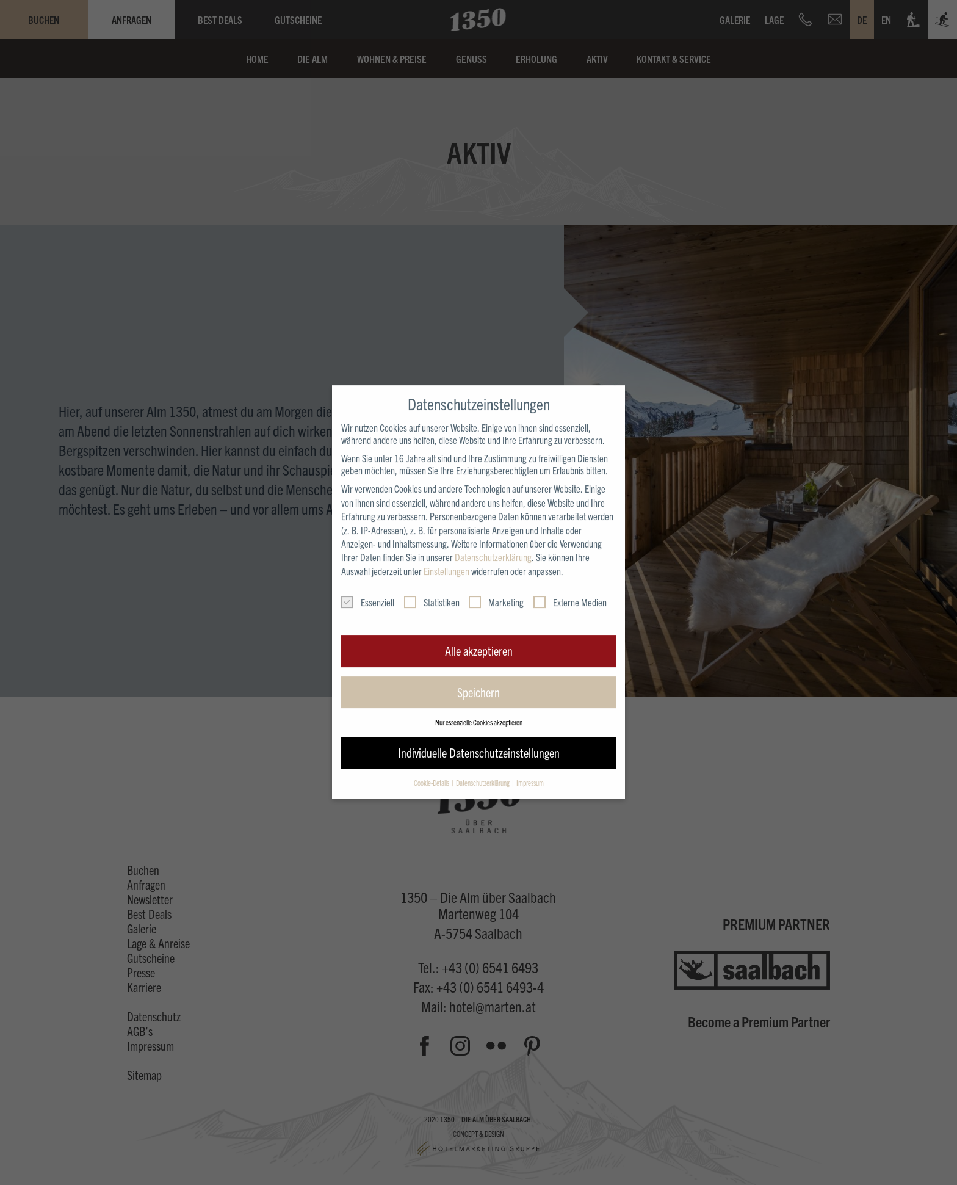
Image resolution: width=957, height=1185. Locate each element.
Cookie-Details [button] (432, 766)
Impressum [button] (530, 766)
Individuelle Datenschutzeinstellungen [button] (479, 736)
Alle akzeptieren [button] (479, 634)
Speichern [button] (478, 676)
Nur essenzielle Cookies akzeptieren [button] (478, 706)
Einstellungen (446, 555)
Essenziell (367, 586)
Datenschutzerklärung (493, 541)
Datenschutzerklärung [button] (483, 766)
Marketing (496, 586)
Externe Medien (570, 586)
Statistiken (432, 586)
